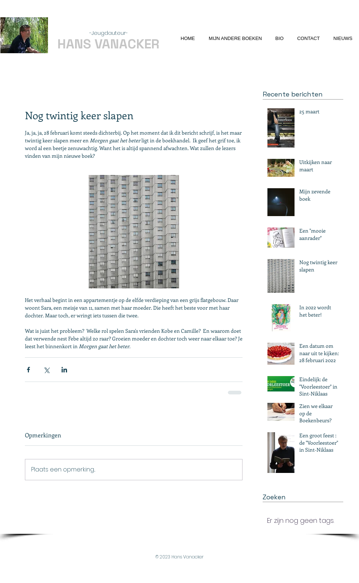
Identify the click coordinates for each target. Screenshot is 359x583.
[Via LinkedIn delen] (64, 369)
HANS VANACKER (108, 44)
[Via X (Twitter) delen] (46, 369)
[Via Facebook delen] (28, 369)
